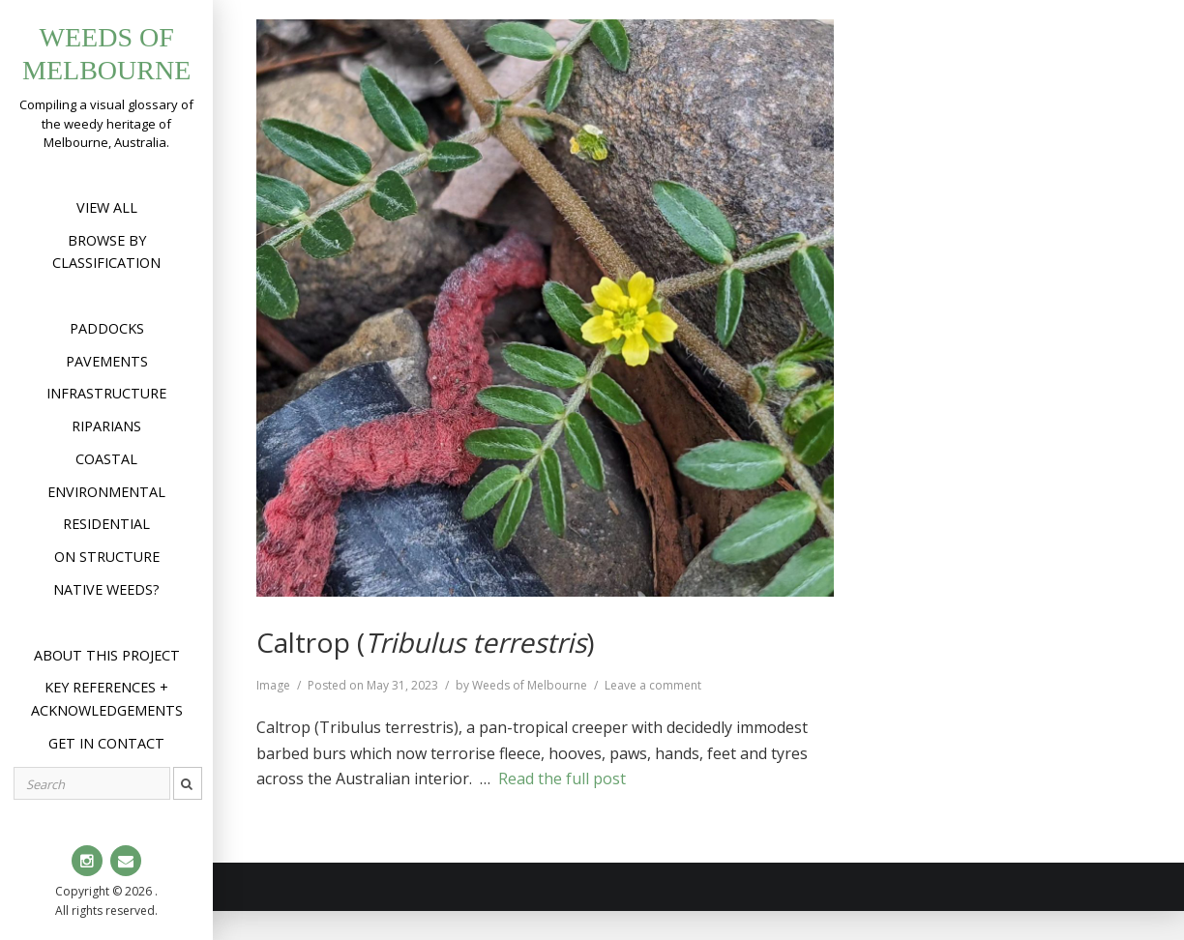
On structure (107, 556)
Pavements (107, 361)
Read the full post (562, 778)
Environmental (106, 492)
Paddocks (107, 328)
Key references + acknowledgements (107, 699)
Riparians (106, 426)
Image (273, 685)
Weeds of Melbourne (529, 685)
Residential (106, 523)
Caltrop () (425, 642)
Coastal (106, 459)
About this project (107, 655)
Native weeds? (106, 589)
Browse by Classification (106, 252)
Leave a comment (653, 685)
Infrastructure (106, 393)
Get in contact (106, 743)
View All (106, 207)
